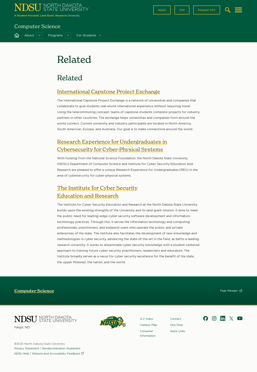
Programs (55, 35)
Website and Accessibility (58, 353)
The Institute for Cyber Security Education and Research (97, 192)
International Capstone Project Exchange (108, 91)
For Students (86, 35)
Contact (175, 318)
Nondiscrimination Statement (61, 348)
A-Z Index (146, 318)
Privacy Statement (26, 348)
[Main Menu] (238, 10)
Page (231, 290)
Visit (182, 10)
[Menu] (39, 35)
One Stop (176, 325)
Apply (162, 10)
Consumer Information (148, 333)
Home (16, 35)
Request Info (206, 10)
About (29, 35)
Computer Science (34, 290)
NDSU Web (21, 353)
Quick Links (177, 331)
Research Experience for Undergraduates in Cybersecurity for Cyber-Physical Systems (112, 145)
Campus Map (148, 325)
